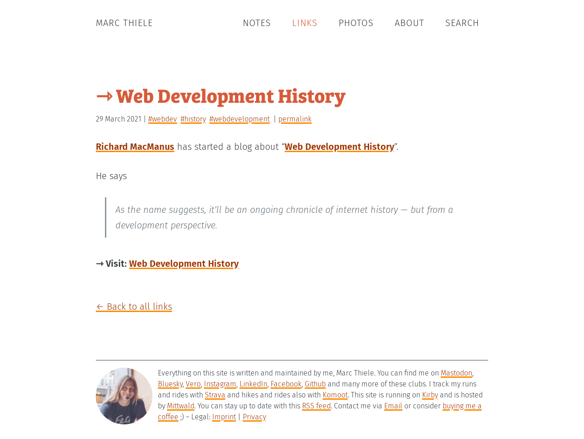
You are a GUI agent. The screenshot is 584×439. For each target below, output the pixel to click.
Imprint (224, 417)
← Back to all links (134, 306)
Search (462, 22)
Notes (257, 22)
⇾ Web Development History (221, 95)
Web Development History (339, 146)
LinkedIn (253, 384)
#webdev (162, 119)
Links (305, 22)
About (409, 22)
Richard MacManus (135, 146)
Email (393, 406)
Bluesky (170, 384)
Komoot (335, 395)
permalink (295, 119)
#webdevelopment (239, 119)
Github (315, 384)
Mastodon (456, 373)
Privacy (254, 417)
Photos (356, 22)
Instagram (220, 384)
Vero (193, 384)
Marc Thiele (124, 22)
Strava (215, 395)
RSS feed (316, 406)
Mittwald (180, 406)
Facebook (286, 384)
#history (193, 119)
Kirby (430, 395)
